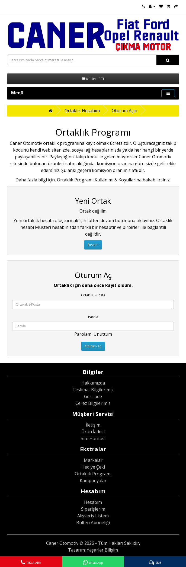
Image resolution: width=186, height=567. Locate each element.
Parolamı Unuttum (93, 334)
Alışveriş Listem (93, 516)
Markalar (93, 460)
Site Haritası (93, 438)
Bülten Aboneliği (93, 523)
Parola (93, 317)
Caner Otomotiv (62, 543)
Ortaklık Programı (93, 474)
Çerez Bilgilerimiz (93, 403)
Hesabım (93, 502)
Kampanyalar (93, 480)
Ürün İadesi (93, 432)
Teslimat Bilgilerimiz (93, 390)
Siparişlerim (93, 509)
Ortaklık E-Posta (93, 295)
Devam (93, 244)
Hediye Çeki (93, 467)
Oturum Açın (124, 111)
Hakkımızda (93, 383)
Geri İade (93, 396)
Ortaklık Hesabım (82, 111)
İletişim (93, 425)
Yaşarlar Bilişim (102, 550)
